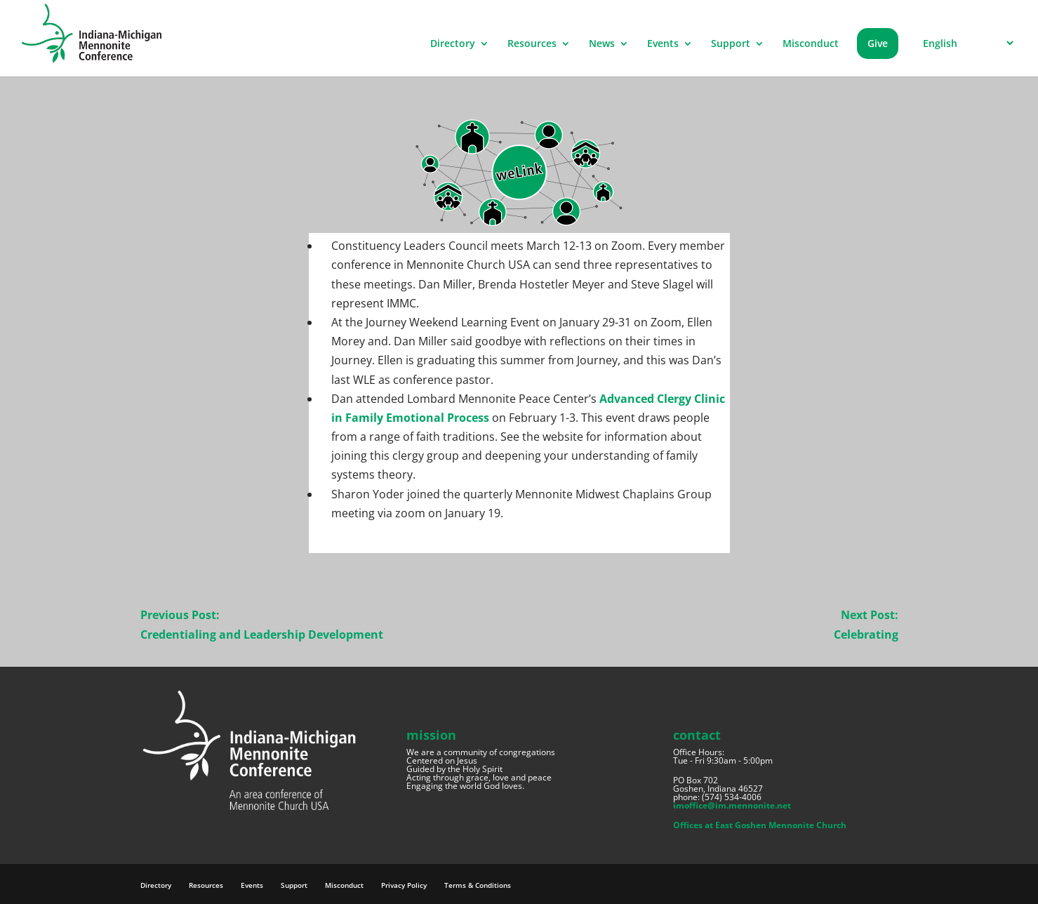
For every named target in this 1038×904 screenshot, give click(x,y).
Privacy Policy (404, 885)
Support (730, 44)
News (602, 44)
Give (877, 43)
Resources (532, 44)
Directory (452, 44)
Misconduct (811, 44)
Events (663, 44)
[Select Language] (966, 43)
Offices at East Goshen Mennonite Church (759, 825)
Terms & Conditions (477, 885)
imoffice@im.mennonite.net (732, 805)
